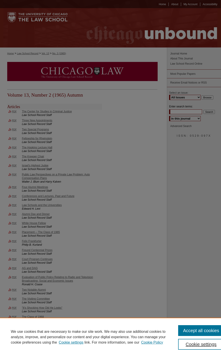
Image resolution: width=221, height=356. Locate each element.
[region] (110, 337)
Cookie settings (71, 342)
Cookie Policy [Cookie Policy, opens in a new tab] (152, 342)
